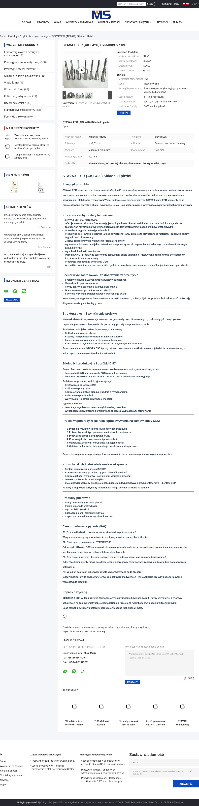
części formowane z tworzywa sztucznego (84, 631)
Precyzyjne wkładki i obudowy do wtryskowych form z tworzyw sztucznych (102, 771)
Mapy (3, 784)
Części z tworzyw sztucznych (35, 36)
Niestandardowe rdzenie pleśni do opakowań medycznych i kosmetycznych (31, 148)
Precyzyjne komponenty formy (22, 62)
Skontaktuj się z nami (138, 22)
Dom (2, 36)
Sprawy (177, 22)
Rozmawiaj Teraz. (170, 3)
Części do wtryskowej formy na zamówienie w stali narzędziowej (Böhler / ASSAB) (53, 767)
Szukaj (150, 4)
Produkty (43, 22)
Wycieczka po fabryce (79, 22)
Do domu (27, 22)
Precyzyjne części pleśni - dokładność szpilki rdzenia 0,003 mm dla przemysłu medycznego (101, 780)
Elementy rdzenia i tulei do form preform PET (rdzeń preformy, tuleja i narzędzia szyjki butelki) (128, 723)
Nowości (162, 22)
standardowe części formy (19, 109)
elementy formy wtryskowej (135, 627)
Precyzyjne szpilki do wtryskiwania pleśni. (53, 760)
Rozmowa (123, 113)
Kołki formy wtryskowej (18, 96)
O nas (57, 22)
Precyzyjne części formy (18, 69)
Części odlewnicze (15, 103)
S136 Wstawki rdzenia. (101, 723)
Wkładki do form (14, 89)
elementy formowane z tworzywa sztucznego (96, 627)
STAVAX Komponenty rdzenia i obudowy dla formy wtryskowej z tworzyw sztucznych (182, 723)
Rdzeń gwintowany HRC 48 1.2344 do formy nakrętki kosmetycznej (155, 723)
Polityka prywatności (28, 802)
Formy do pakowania (16, 116)
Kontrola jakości (109, 22)
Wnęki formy (11, 82)
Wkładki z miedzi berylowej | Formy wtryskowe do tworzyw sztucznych (74, 723)
